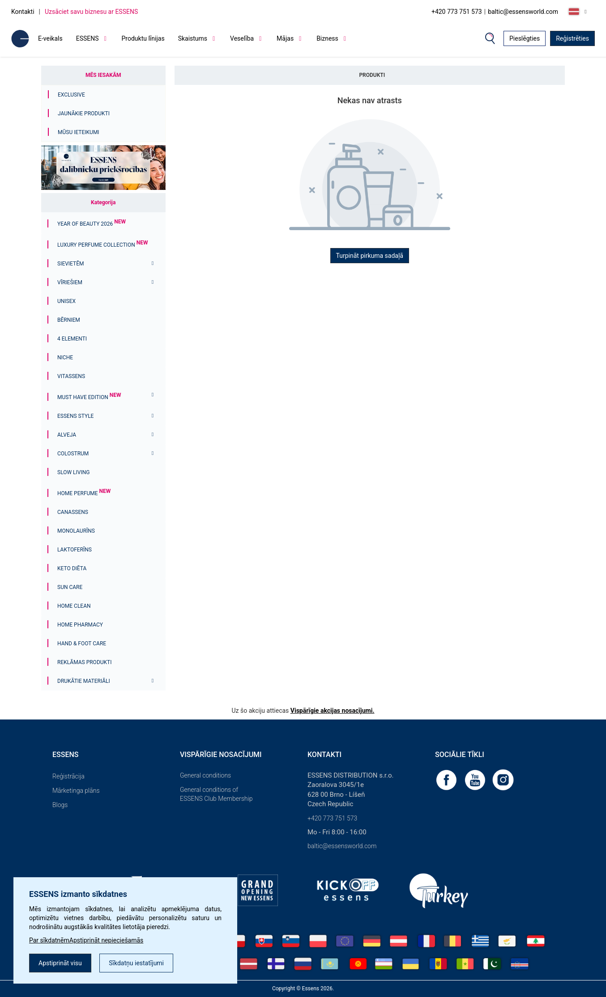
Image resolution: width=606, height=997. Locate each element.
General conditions (205, 775)
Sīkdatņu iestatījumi (136, 963)
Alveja (66, 435)
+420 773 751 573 (456, 11)
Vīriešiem (69, 282)
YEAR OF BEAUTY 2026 (91, 224)
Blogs (60, 804)
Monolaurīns (76, 531)
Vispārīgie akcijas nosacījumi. (332, 710)
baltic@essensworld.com (523, 11)
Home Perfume (84, 493)
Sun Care (69, 587)
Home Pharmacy (80, 625)
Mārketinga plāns (76, 790)
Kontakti (22, 11)
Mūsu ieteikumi (78, 132)
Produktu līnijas (143, 38)
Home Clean (74, 606)
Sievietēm (70, 264)
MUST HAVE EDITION (89, 397)
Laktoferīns (74, 550)
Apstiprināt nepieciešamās (106, 940)
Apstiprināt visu (60, 963)
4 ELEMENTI (72, 339)
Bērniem (68, 320)
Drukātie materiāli (83, 681)
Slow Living (73, 472)
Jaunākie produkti (84, 113)
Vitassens (71, 376)
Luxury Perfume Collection (102, 245)
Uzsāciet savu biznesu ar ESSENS (91, 11)
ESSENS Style (75, 416)
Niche (65, 357)
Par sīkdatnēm (49, 940)
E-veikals (50, 38)
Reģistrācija (68, 776)
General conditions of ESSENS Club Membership (216, 794)
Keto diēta (71, 568)
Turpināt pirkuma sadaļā (369, 255)
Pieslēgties (524, 38)
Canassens (72, 512)
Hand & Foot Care (81, 643)
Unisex (66, 301)
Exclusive (71, 95)
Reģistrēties (572, 38)
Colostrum (73, 453)
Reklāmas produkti (84, 662)
